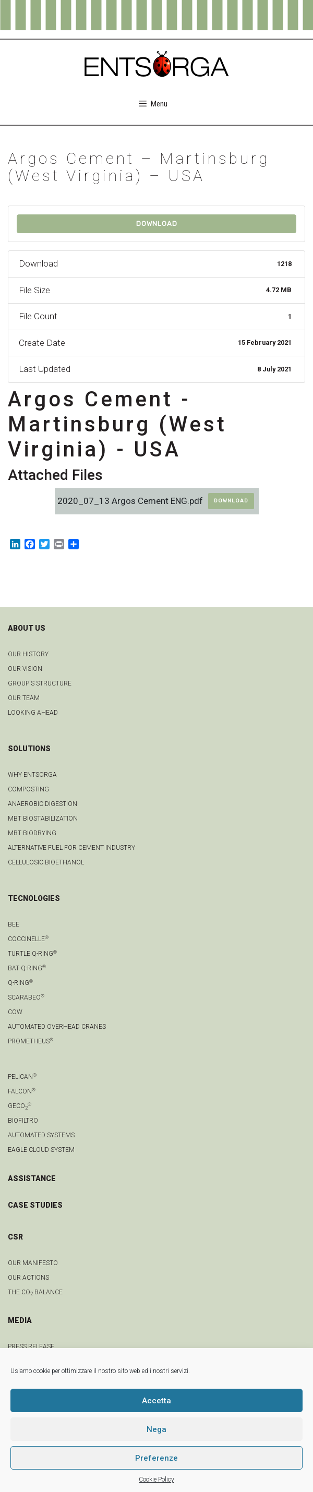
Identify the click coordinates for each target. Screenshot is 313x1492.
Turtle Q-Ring (32, 953)
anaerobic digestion (42, 804)
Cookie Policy (156, 1479)
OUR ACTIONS (28, 1277)
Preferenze (156, 1458)
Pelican (22, 1076)
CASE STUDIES (35, 1205)
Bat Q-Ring (27, 968)
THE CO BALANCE (35, 1292)
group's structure (39, 683)
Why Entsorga (32, 774)
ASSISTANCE (32, 1178)
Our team (24, 698)
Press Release (31, 1346)
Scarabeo (26, 997)
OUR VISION (25, 668)
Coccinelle (28, 939)
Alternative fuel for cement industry (71, 847)
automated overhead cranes (57, 1026)
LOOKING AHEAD (33, 712)
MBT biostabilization (43, 818)
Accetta (156, 1400)
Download (156, 223)
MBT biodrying (32, 833)
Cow (15, 1012)
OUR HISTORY (28, 654)
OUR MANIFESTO (33, 1263)
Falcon (21, 1091)
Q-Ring (20, 982)
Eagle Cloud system (41, 1149)
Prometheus (30, 1041)
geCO (19, 1106)
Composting (28, 789)
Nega (156, 1429)
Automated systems (41, 1135)
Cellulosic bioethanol (46, 862)
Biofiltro (23, 1120)
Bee (13, 924)
